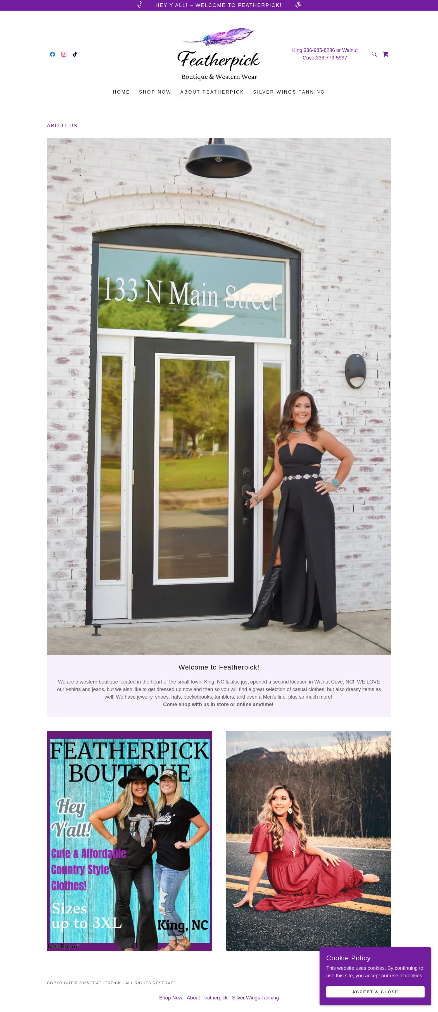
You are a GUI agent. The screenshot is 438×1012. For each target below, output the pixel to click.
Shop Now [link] (155, 92)
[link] (52, 54)
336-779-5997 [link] (331, 58)
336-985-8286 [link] (319, 50)
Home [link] (121, 92)
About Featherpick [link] (212, 92)
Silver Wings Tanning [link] (289, 92)
